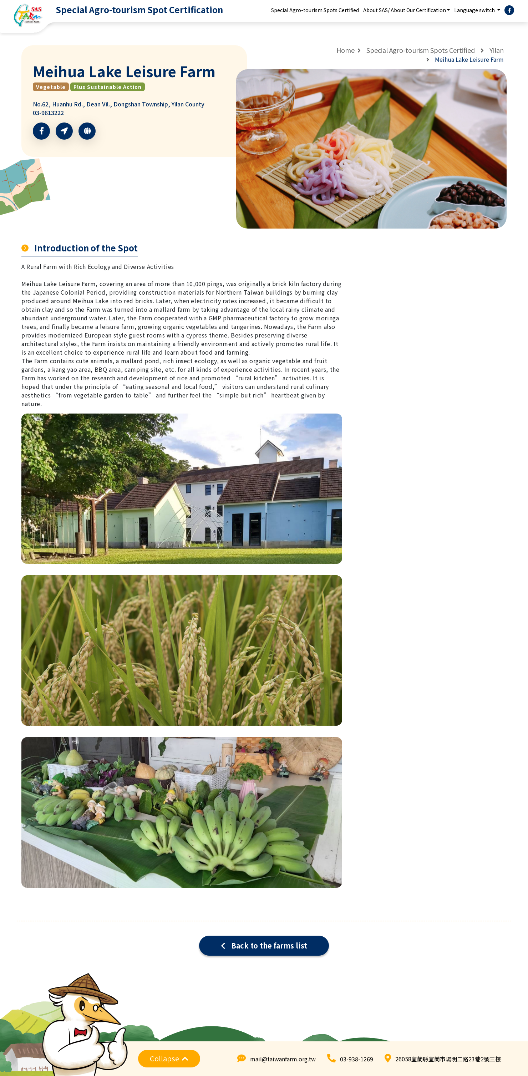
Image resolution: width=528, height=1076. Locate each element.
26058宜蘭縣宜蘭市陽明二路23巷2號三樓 (448, 1059)
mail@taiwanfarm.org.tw (283, 1059)
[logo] (113, 10)
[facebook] (509, 10)
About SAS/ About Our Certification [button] (404, 10)
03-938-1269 (356, 1059)
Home (345, 50)
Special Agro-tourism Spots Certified (315, 10)
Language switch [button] (475, 10)
